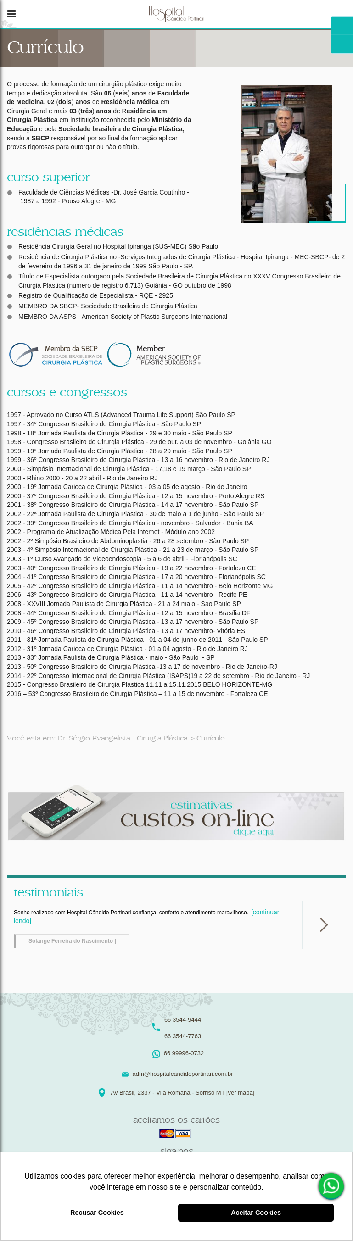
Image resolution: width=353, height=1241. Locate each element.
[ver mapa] (240, 1092)
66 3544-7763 (182, 1036)
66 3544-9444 (182, 1019)
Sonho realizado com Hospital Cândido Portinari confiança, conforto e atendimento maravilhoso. (146, 928)
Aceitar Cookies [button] (256, 1212)
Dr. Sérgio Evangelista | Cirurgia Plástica (122, 738)
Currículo (210, 738)
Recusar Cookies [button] (97, 1212)
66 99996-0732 (332, 1185)
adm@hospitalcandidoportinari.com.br (182, 1073)
